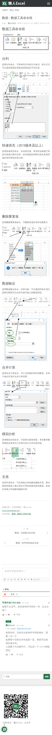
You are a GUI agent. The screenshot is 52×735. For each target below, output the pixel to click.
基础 (11, 10)
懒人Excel (12, 23)
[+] (38, 579)
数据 (17, 10)
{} (35, 579)
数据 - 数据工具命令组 (21, 514)
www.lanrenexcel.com (11, 510)
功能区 (5, 10)
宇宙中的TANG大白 (24, 629)
